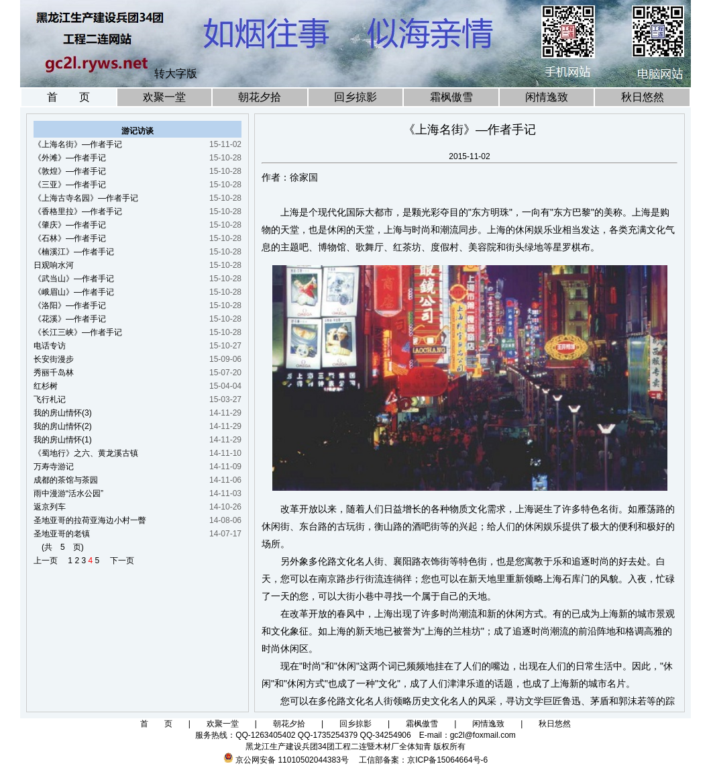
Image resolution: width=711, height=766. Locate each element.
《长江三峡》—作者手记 (78, 332)
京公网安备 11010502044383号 (292, 760)
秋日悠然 (642, 97)
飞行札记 (50, 399)
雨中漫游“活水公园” (68, 493)
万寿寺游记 (54, 466)
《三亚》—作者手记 (70, 184)
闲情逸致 (546, 97)
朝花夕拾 (259, 97)
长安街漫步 (54, 359)
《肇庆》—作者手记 (70, 225)
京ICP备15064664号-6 (447, 760)
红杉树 (46, 386)
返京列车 (50, 507)
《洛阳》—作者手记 (70, 305)
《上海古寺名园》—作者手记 (86, 198)
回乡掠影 (355, 97)
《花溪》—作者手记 (70, 319)
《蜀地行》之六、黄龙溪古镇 (86, 453)
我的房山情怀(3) (63, 413)
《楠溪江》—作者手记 (74, 251)
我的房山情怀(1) (63, 439)
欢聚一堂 (164, 97)
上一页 (50, 560)
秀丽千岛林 (54, 372)
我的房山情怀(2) (63, 426)
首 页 (68, 97)
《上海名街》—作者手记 (78, 144)
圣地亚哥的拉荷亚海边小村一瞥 (90, 520)
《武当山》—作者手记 (74, 278)
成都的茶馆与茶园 (66, 480)
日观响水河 (54, 265)
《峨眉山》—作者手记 (74, 292)
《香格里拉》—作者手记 (78, 211)
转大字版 (175, 73)
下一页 (118, 560)
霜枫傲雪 (451, 97)
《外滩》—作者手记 (70, 157)
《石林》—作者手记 (70, 238)
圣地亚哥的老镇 (62, 533)
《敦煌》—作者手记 (70, 171)
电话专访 (50, 345)
